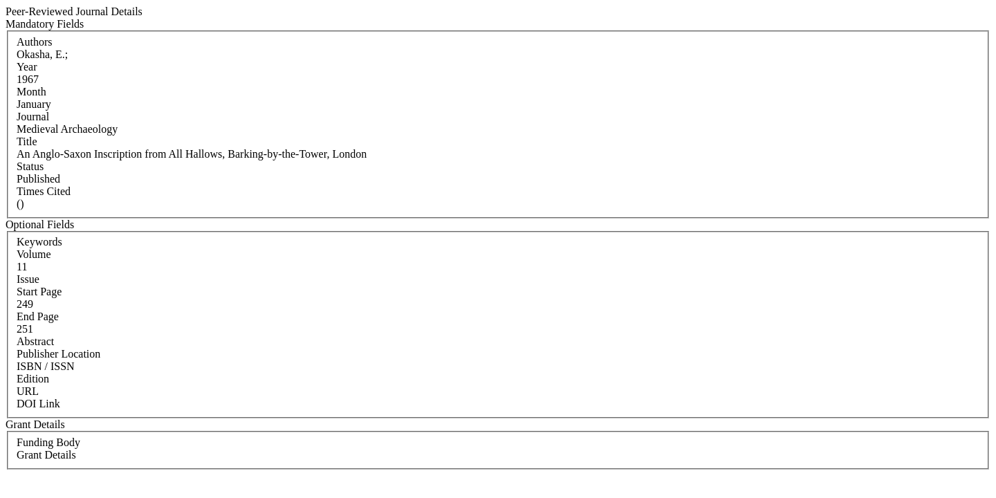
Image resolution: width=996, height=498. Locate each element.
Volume (33, 254)
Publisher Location (58, 354)
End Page (38, 316)
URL (28, 391)
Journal (33, 116)
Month (31, 92)
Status (30, 166)
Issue (28, 279)
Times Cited (44, 191)
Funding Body (48, 442)
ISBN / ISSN (46, 366)
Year (27, 67)
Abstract (35, 341)
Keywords (39, 242)
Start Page (39, 291)
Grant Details (46, 455)
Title (27, 141)
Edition (33, 379)
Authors (35, 42)
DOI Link (38, 403)
